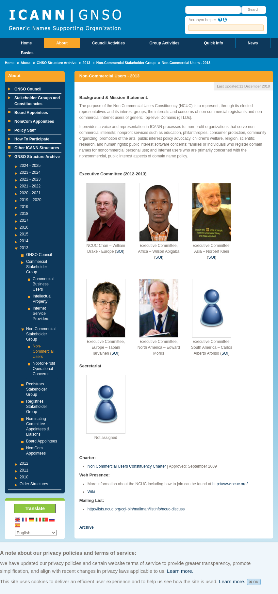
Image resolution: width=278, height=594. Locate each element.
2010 (24, 477)
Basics (27, 53)
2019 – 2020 (30, 200)
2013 (86, 63)
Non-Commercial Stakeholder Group (125, 63)
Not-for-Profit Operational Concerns (44, 368)
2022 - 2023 (30, 179)
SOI (119, 251)
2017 (24, 220)
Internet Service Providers (41, 313)
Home (26, 43)
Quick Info (213, 43)
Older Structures (34, 484)
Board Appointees (31, 112)
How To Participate (31, 139)
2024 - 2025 (30, 165)
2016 (24, 227)
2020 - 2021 (30, 193)
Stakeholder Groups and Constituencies (37, 101)
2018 (24, 213)
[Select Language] (36, 533)
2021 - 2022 (30, 186)
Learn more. (180, 571)
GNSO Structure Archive (56, 63)
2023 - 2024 (30, 172)
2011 (24, 470)
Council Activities (108, 43)
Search (253, 9)
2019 (24, 206)
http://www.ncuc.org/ (230, 484)
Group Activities (164, 43)
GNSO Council (27, 89)
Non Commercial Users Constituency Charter (127, 466)
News (253, 43)
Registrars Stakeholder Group (36, 389)
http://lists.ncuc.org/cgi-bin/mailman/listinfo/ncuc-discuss (136, 509)
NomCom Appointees (34, 121)
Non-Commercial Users (43, 351)
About (62, 43)
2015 (24, 234)
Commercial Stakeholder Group (36, 266)
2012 (24, 463)
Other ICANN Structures (36, 148)
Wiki (91, 492)
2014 (24, 241)
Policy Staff (25, 130)
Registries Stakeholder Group (36, 406)
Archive (86, 527)
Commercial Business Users (43, 284)
